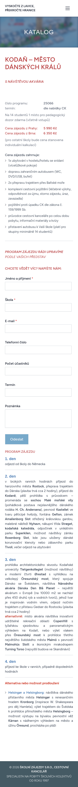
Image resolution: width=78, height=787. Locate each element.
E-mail (11, 321)
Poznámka (12, 406)
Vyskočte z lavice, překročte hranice (20, 8)
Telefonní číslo (15, 342)
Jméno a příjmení (19, 278)
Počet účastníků (17, 363)
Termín (10, 385)
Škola (10, 300)
